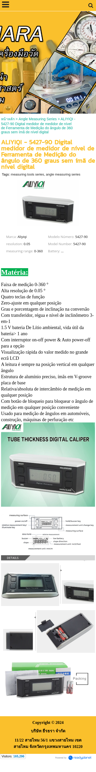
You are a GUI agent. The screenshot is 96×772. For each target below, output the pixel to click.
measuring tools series (27, 174)
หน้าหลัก (8, 119)
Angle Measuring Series (38, 119)
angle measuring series (63, 174)
